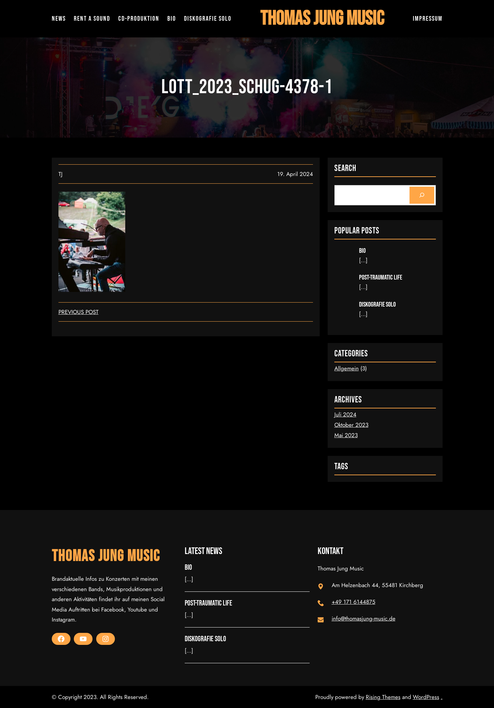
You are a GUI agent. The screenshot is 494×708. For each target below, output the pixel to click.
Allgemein (346, 368)
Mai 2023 (346, 435)
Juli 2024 (345, 414)
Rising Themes (383, 697)
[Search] (421, 195)
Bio (362, 250)
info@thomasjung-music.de (363, 618)
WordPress (426, 697)
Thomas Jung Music (322, 19)
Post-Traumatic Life (380, 277)
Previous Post (78, 312)
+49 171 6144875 (353, 602)
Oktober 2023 (351, 425)
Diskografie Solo (377, 304)
